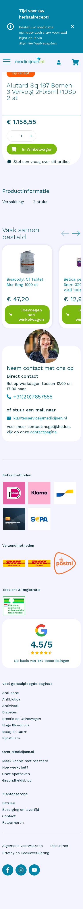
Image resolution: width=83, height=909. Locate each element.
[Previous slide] (65, 233)
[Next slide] (76, 233)
